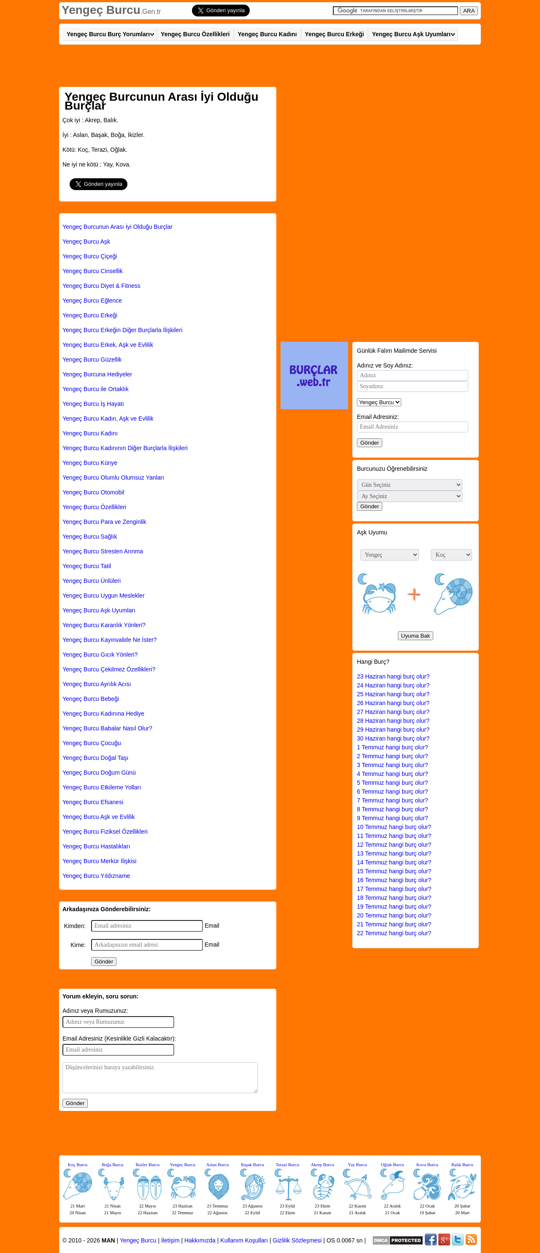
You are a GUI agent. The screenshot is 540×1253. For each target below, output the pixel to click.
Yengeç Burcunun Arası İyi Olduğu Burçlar (117, 226)
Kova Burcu (427, 1164)
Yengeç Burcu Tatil (86, 566)
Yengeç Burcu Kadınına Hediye (103, 713)
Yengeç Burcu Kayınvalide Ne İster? (109, 639)
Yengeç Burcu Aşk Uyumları (411, 34)
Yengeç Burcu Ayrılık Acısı (96, 684)
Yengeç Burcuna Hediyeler (97, 374)
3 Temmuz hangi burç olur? (392, 765)
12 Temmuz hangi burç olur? (394, 844)
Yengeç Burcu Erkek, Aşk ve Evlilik (107, 344)
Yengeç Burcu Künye (89, 462)
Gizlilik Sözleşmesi (297, 1240)
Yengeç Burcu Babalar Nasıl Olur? (107, 728)
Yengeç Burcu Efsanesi (92, 802)
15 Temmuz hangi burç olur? (394, 871)
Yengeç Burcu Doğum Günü (99, 772)
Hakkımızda (200, 1240)
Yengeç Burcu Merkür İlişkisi (99, 861)
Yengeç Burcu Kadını (267, 34)
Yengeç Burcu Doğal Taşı (95, 757)
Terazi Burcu (287, 1164)
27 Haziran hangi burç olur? (393, 711)
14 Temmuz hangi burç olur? (394, 862)
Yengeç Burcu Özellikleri (195, 34)
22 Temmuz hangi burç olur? (394, 933)
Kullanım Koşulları (244, 1240)
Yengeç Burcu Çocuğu (91, 743)
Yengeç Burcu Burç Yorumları (108, 34)
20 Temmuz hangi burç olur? (394, 915)
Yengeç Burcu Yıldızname (96, 875)
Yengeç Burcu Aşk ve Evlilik (98, 816)
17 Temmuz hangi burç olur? (394, 888)
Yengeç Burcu (101, 9)
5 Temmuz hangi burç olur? (392, 782)
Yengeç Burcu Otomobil (93, 492)
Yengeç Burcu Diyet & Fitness (101, 285)
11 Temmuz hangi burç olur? (394, 835)
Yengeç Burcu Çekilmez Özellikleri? (108, 669)
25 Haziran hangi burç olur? (393, 694)
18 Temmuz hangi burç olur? (394, 897)
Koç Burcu (77, 1164)
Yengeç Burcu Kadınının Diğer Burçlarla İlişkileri (125, 448)
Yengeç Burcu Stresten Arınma (102, 551)
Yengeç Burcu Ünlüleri (91, 580)
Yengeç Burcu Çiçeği (89, 256)
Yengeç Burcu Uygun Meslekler (103, 595)
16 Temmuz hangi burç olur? (394, 880)
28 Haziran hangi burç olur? (393, 720)
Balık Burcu (462, 1164)
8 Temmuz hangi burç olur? (392, 809)
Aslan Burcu (217, 1164)
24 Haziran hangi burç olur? (393, 685)
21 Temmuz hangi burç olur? (394, 924)
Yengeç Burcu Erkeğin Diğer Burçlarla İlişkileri (122, 330)
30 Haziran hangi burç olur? (393, 738)
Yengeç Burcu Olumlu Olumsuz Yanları (113, 477)
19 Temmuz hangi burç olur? (394, 906)
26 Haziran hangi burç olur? (393, 703)
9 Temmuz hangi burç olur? (392, 818)
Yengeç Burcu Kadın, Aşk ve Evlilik (108, 418)
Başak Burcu (252, 1164)
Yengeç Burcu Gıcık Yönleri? (100, 654)
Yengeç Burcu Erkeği (334, 34)
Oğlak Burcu (392, 1164)
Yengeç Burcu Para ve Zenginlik (104, 521)
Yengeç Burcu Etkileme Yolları (101, 787)
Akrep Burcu (322, 1164)
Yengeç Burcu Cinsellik (92, 271)
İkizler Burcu (148, 1164)
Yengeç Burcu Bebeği (90, 698)
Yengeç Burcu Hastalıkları (96, 846)
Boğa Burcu (112, 1164)
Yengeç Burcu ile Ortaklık (95, 389)
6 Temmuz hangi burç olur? (392, 791)
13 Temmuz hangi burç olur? (394, 853)
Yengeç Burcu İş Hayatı (93, 403)
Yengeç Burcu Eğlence (92, 300)
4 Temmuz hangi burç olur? (392, 773)
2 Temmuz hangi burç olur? (392, 756)
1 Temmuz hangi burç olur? (392, 747)
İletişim (170, 1240)
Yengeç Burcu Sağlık (89, 536)
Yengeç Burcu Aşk (86, 241)
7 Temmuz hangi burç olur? (392, 800)
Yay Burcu (357, 1164)
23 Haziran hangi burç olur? (393, 676)
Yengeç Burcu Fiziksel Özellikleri (105, 831)
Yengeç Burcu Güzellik (92, 359)
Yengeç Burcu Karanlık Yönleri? (104, 625)
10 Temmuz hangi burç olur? (394, 827)
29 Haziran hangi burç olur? (393, 729)
